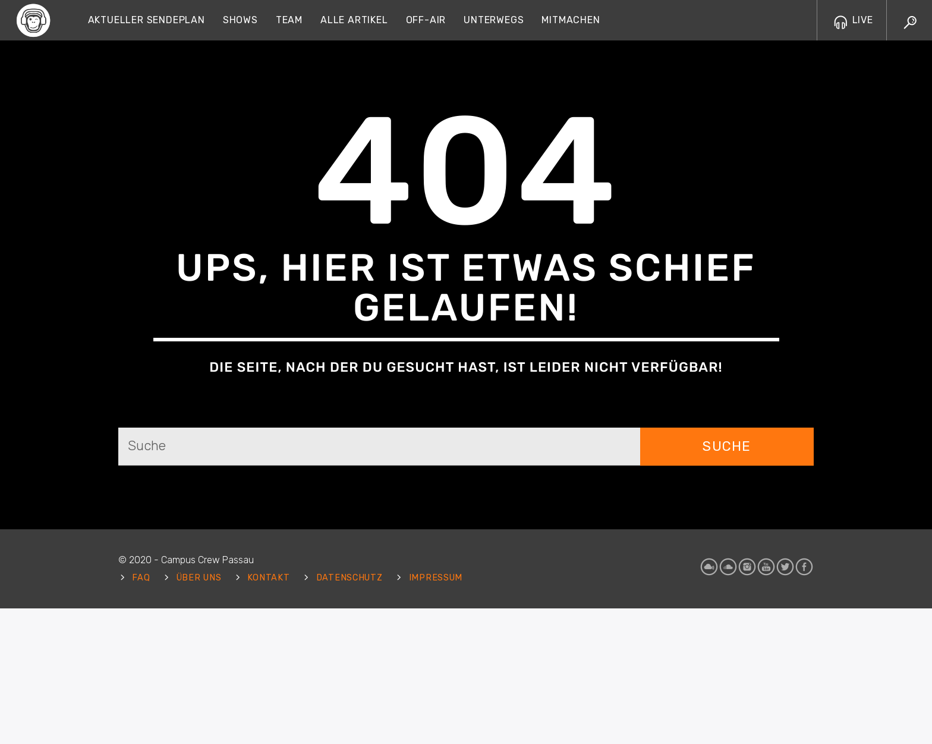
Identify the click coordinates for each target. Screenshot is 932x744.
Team (289, 20)
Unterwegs (494, 20)
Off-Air (426, 20)
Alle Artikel (354, 20)
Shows (240, 20)
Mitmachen (570, 20)
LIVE (853, 20)
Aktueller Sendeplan (146, 20)
